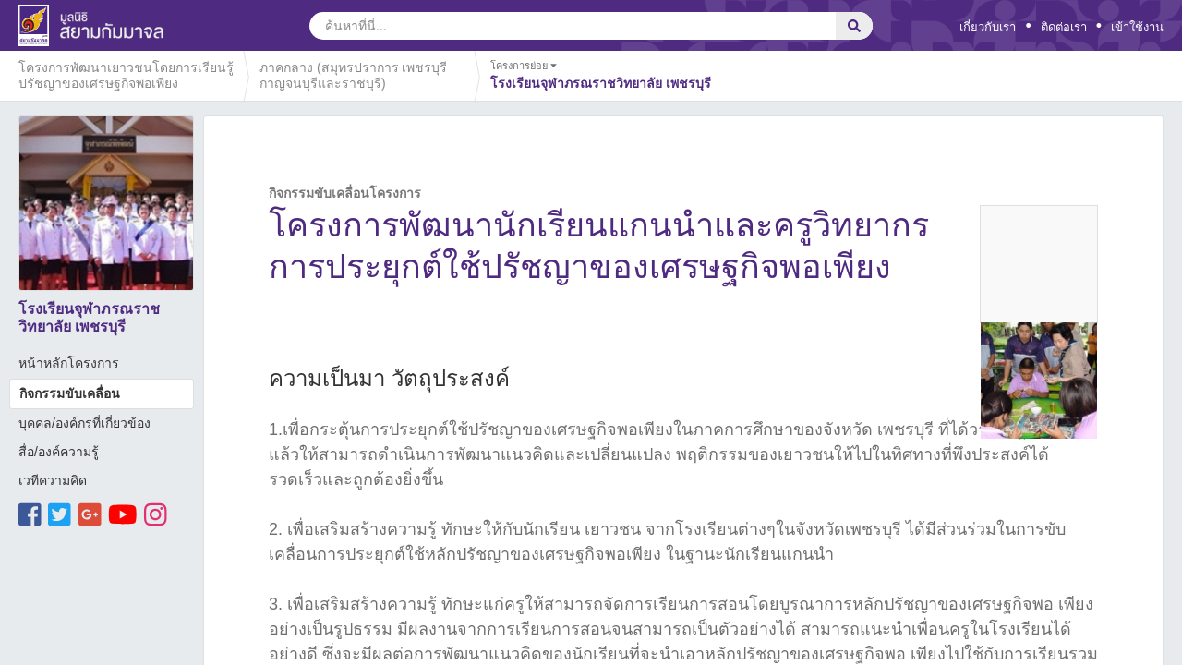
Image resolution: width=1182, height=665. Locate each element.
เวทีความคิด (52, 480)
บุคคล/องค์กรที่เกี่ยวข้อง (84, 423)
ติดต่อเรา (1064, 27)
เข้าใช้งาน (1137, 27)
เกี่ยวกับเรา (987, 27)
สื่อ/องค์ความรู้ (58, 451)
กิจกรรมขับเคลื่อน (69, 393)
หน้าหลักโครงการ (68, 363)
